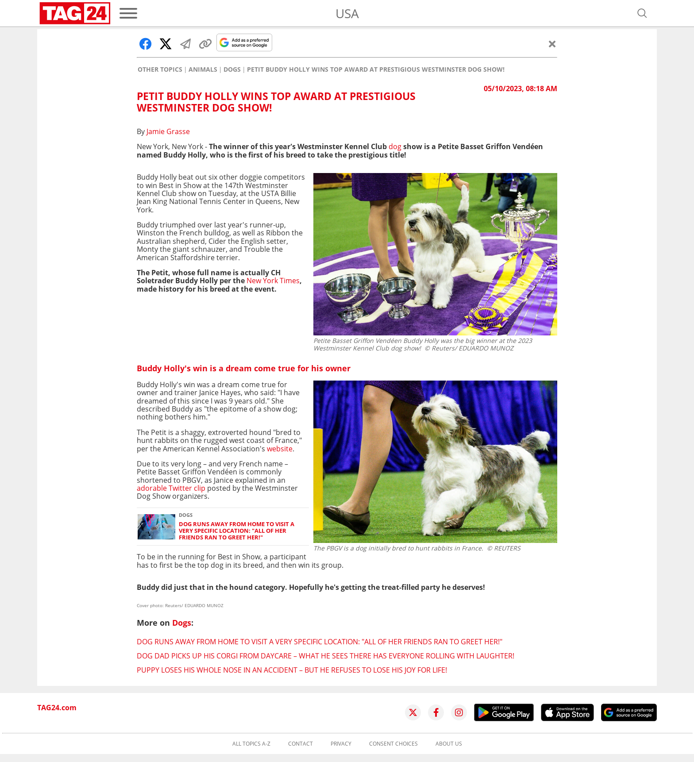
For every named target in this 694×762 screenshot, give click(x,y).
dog (396, 146)
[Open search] (642, 13)
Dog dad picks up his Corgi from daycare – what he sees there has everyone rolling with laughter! (325, 656)
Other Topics (160, 69)
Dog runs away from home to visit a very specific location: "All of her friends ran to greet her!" (236, 531)
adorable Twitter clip (172, 488)
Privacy (341, 744)
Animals (203, 69)
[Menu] (128, 13)
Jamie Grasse (168, 131)
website (280, 449)
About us (449, 744)
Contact (300, 744)
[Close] (552, 44)
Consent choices (393, 744)
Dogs (232, 69)
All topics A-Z (251, 744)
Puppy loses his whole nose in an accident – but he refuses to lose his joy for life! (292, 670)
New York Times (273, 280)
